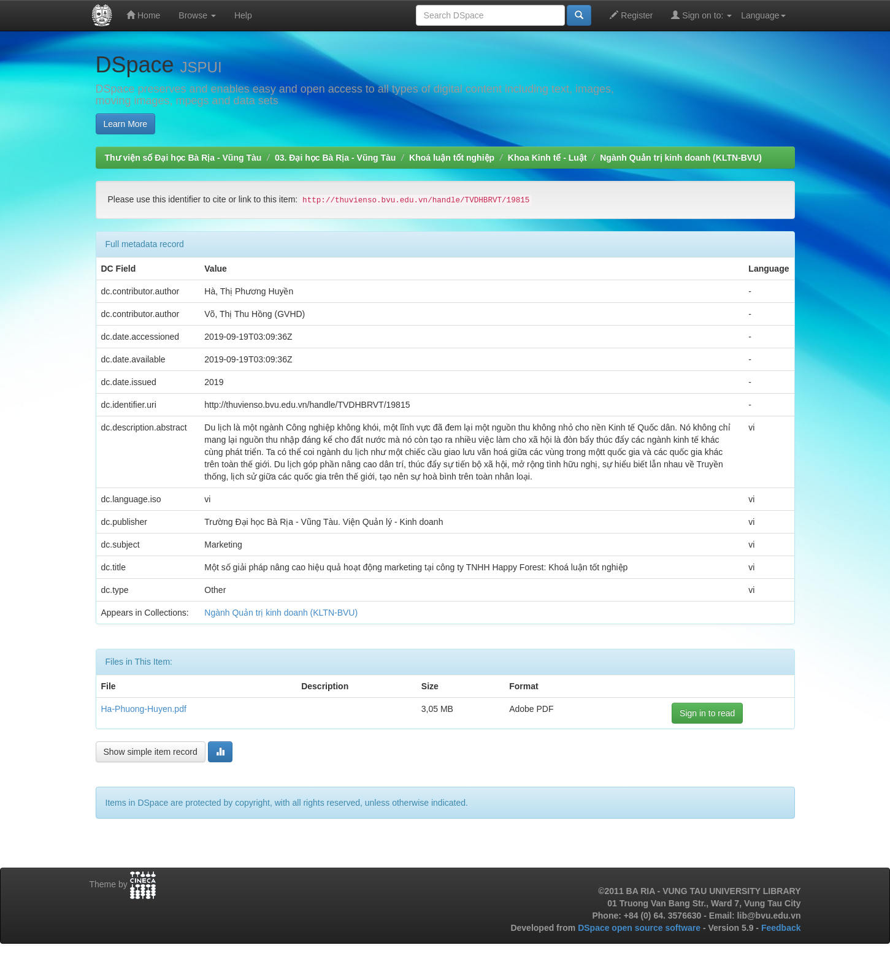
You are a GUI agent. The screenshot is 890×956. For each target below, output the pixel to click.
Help (243, 15)
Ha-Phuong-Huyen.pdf (143, 709)
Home (143, 15)
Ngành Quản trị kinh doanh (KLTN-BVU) (681, 158)
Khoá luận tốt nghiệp (451, 158)
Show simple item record (151, 752)
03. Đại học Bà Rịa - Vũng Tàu (335, 158)
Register (631, 15)
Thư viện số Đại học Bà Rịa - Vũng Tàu (183, 158)
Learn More (126, 124)
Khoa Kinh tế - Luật (547, 158)
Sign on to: (701, 15)
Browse (197, 15)
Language (763, 15)
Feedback (781, 928)
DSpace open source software (640, 928)
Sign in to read (707, 713)
